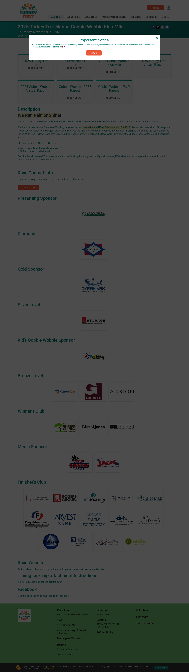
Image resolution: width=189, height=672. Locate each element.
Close (94, 53)
